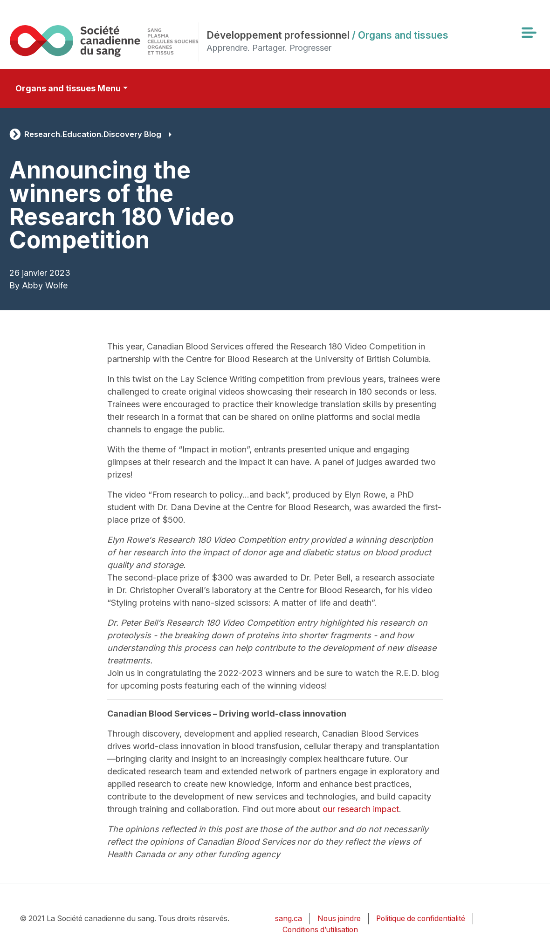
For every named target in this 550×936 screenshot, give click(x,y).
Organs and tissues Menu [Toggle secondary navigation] (68, 88)
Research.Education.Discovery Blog (92, 134)
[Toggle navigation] (529, 32)
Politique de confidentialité (420, 918)
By (14, 285)
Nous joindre (339, 918)
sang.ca (288, 918)
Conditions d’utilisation (320, 929)
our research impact (361, 809)
